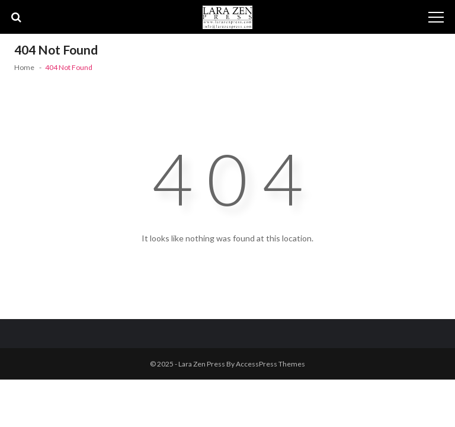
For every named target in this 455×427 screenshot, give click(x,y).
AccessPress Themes (270, 363)
